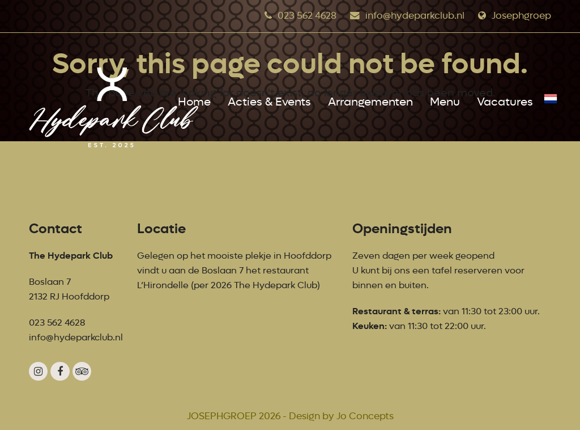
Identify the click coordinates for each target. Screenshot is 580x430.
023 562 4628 (307, 15)
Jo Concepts (365, 416)
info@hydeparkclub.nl (414, 15)
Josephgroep (521, 15)
